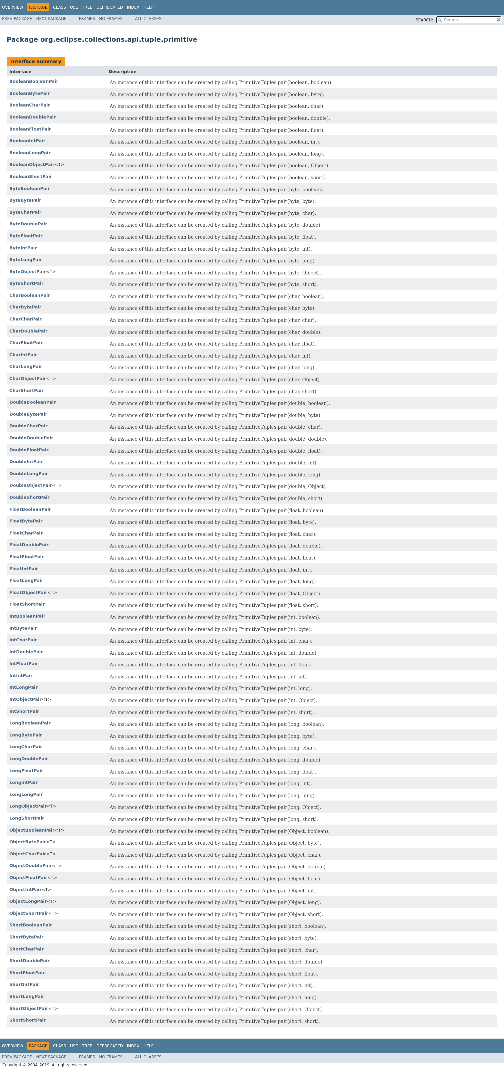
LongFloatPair (26, 770)
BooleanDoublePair (32, 117)
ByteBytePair (25, 200)
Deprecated (109, 7)
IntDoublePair (26, 651)
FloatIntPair (23, 568)
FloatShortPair (27, 604)
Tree (87, 7)
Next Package (51, 18)
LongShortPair (26, 818)
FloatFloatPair (26, 556)
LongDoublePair (28, 758)
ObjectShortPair (28, 913)
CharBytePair (25, 306)
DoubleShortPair (29, 497)
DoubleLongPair (28, 473)
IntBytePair (23, 628)
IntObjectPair (25, 699)
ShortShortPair (27, 1020)
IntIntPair (20, 675)
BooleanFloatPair (30, 129)
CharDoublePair (28, 331)
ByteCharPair (25, 212)
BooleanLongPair (30, 152)
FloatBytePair (26, 520)
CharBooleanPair (29, 295)
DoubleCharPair (28, 425)
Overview (12, 7)
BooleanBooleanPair (33, 81)
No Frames (111, 18)
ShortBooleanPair (30, 924)
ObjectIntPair (25, 889)
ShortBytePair (26, 936)
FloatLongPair (26, 580)
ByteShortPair (26, 283)
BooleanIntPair (27, 140)
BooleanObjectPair (31, 164)
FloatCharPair (26, 532)
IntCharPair (23, 639)
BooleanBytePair (29, 93)
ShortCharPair (26, 948)
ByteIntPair (23, 247)
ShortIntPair (24, 984)
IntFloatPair (23, 663)
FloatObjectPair (28, 592)
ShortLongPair (26, 996)
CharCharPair (25, 318)
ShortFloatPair (27, 972)
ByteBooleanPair (29, 188)
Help (148, 7)
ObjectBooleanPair (31, 830)
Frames (87, 18)
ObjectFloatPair (28, 877)
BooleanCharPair (29, 105)
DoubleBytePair (28, 414)
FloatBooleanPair (30, 509)
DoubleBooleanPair (32, 402)
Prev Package (17, 18)
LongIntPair (23, 782)
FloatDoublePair (29, 544)
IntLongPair (23, 687)
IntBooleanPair (27, 616)
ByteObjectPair (27, 271)
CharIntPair (23, 354)
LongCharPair (25, 746)
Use (74, 7)
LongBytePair (25, 734)
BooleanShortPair (30, 176)
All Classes (148, 18)
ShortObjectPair (28, 1008)
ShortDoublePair (29, 960)
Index (133, 7)
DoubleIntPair (26, 461)
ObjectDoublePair (30, 865)
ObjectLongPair (28, 901)
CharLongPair (25, 366)
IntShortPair (24, 711)
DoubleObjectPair (30, 485)
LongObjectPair (28, 806)
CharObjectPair (27, 378)
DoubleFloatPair (29, 449)
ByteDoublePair (28, 223)
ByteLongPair (25, 259)
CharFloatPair (26, 342)
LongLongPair (26, 794)
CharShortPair (26, 390)
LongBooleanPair (30, 722)
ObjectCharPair (27, 853)
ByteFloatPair (26, 235)
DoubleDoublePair (31, 437)
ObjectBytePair (27, 841)
